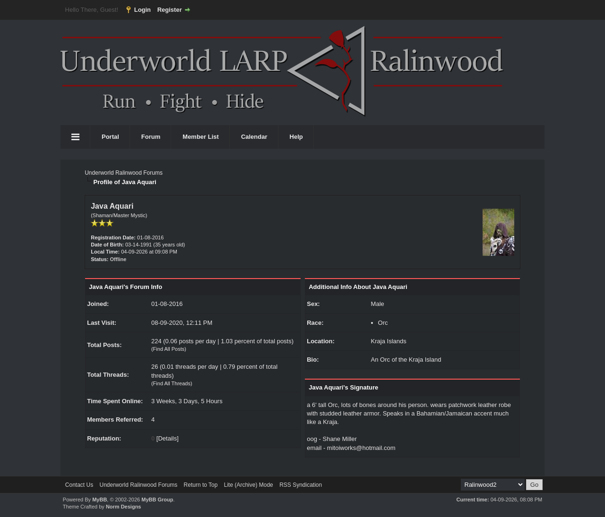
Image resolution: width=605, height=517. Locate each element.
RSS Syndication (300, 485)
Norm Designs (123, 506)
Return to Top (201, 485)
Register (169, 9)
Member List (200, 136)
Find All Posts (169, 349)
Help (296, 136)
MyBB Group (157, 499)
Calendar (254, 136)
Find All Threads (171, 383)
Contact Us (79, 485)
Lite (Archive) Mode (248, 485)
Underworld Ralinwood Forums (124, 173)
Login (142, 9)
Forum (150, 136)
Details (167, 438)
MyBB (99, 499)
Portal (110, 136)
